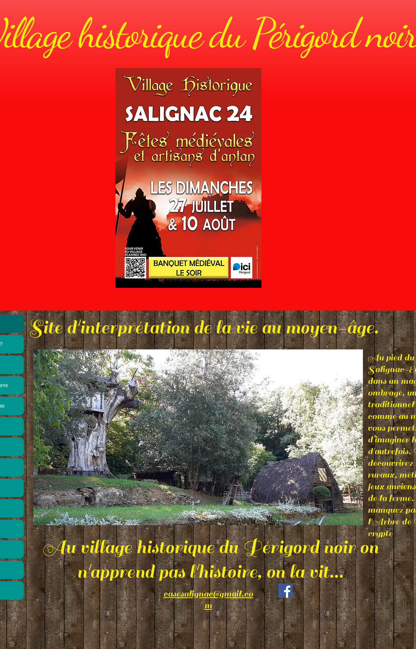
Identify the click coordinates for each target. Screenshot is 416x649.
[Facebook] (285, 590)
